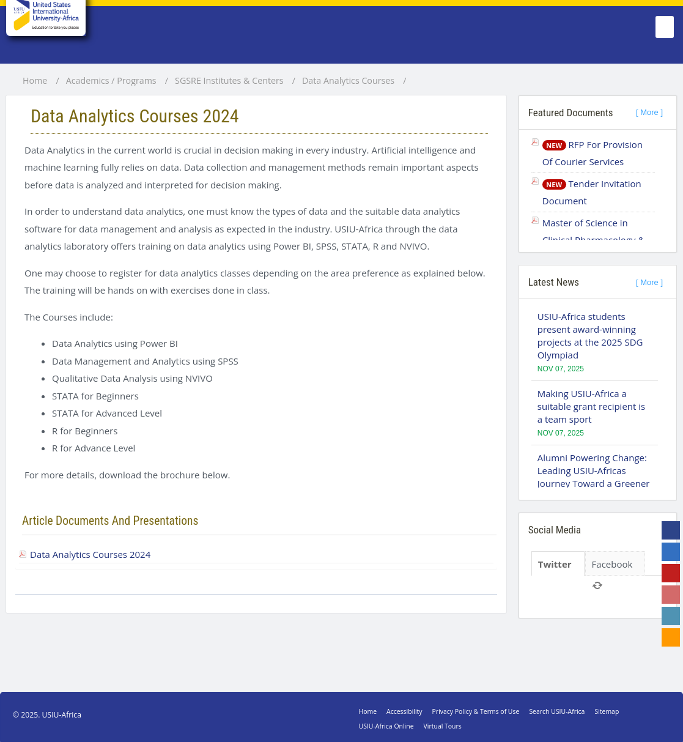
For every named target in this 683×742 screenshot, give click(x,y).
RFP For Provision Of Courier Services (592, 153)
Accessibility (404, 711)
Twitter (555, 564)
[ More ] (649, 112)
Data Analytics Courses (348, 80)
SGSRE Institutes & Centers (229, 80)
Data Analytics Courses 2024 (90, 554)
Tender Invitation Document (591, 192)
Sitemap (606, 711)
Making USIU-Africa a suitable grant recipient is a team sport (591, 406)
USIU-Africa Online (386, 726)
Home (35, 80)
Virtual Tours (443, 726)
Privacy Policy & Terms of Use (476, 711)
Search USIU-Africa (557, 711)
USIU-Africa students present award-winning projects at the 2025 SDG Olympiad (590, 335)
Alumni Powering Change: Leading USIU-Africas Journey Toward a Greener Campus (593, 476)
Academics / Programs (111, 80)
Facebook (612, 564)
